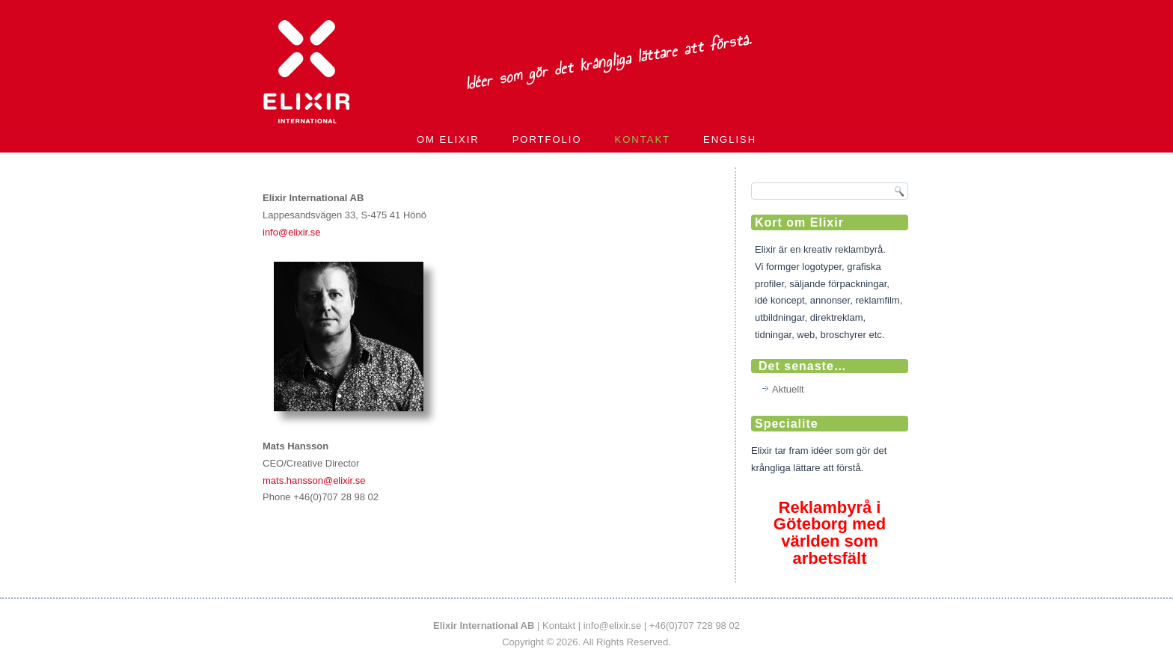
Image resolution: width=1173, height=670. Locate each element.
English (729, 139)
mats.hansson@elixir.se (314, 480)
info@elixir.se (292, 232)
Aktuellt (788, 389)
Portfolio (547, 139)
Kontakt (642, 139)
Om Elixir (448, 139)
